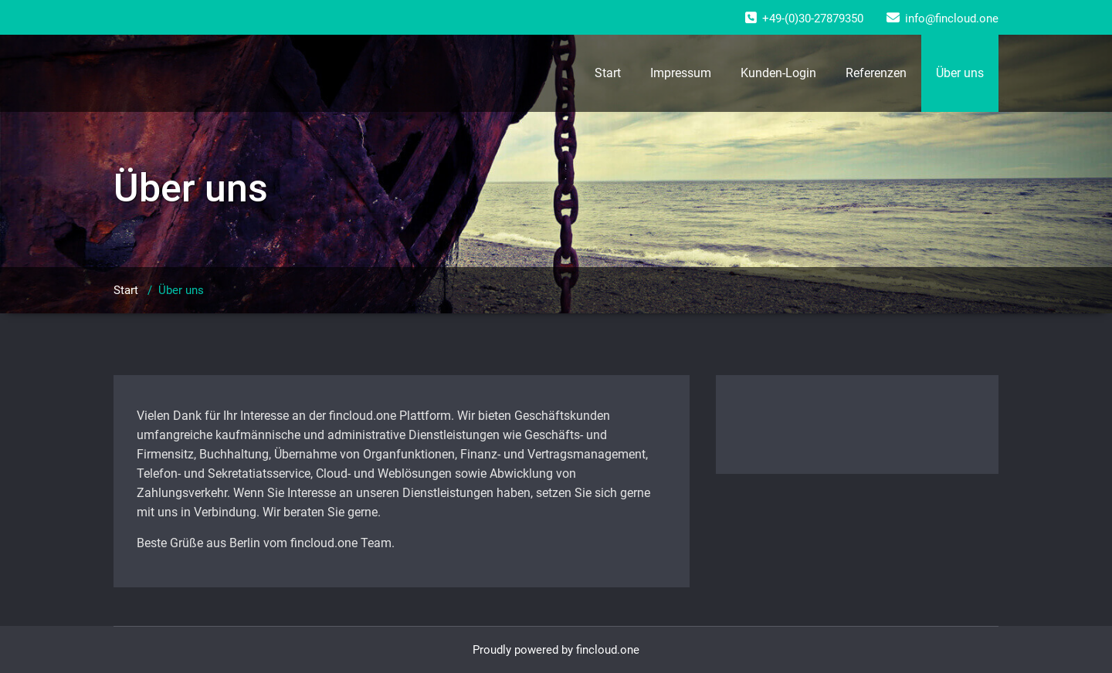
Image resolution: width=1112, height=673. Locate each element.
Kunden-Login (778, 73)
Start (608, 73)
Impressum (680, 73)
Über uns (960, 73)
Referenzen (876, 73)
